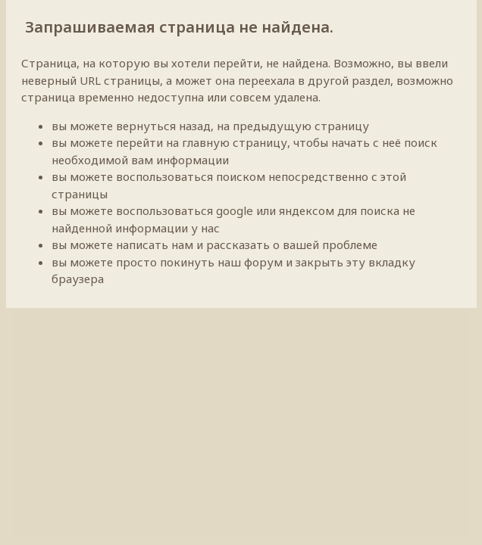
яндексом (306, 210)
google (234, 210)
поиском (240, 176)
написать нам (154, 244)
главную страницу (234, 142)
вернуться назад (163, 125)
